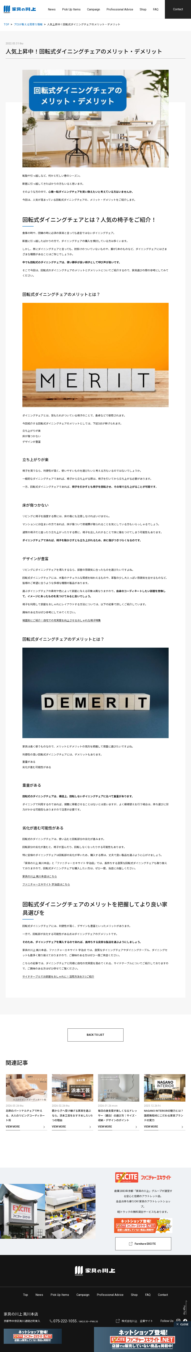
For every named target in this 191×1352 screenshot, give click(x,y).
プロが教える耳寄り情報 (28, 24)
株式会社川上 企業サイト (137, 1321)
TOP (6, 24)
